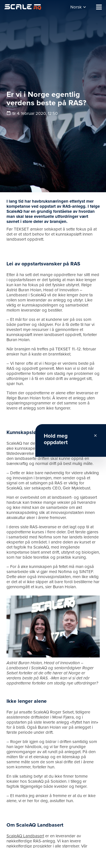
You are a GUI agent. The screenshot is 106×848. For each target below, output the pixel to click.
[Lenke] (22, 7)
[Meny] (99, 7)
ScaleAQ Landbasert (25, 835)
